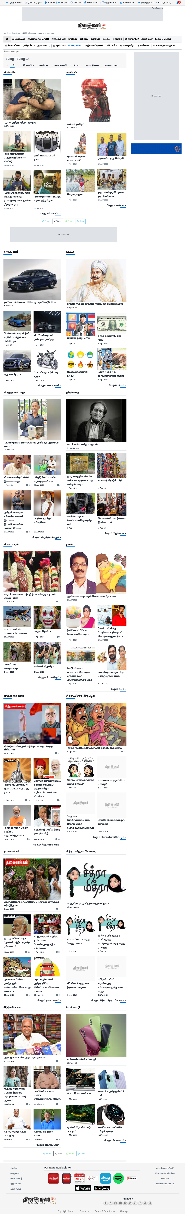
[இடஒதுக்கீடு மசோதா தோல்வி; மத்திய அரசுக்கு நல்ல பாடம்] (17, 943)
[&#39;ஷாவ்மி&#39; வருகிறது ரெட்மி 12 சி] (112, 1093)
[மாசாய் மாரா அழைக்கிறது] (17, 666)
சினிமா (13, 1168)
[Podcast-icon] (49, 2)
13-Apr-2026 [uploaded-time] (39, 637)
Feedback (165, 1178)
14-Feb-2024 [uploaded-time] (39, 1139)
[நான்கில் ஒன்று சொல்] (81, 338)
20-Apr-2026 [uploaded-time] (9, 601)
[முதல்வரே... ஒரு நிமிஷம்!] (112, 158)
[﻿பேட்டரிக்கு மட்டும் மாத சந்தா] (47, 374)
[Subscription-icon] (126, 2)
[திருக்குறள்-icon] (144, 2)
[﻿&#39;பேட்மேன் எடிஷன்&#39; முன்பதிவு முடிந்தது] (47, 338)
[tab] (9, 65)
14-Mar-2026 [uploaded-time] (9, 208)
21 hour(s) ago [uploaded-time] (73, 448)
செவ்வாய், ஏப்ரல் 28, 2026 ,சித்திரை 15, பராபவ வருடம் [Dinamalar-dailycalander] (28, 33)
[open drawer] (5, 27)
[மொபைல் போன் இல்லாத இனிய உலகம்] (112, 520)
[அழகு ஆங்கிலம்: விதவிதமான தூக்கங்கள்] (112, 374)
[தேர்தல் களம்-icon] (13, 2)
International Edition (165, 1183)
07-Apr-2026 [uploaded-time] (9, 672)
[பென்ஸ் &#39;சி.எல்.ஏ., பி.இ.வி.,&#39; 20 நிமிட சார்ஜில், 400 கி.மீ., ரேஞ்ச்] (17, 337)
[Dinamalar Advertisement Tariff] (156, 153)
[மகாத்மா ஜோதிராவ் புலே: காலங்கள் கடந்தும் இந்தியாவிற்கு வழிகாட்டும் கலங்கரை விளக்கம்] (47, 789)
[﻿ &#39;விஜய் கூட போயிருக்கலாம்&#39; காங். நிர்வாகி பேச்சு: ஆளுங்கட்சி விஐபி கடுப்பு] (81, 822)
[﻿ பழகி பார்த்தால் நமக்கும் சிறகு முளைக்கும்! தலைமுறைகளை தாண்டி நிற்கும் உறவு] (17, 199)
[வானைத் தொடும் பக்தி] (112, 482)
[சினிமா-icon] (75, 2)
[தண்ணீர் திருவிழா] (47, 666)
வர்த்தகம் (14, 1173)
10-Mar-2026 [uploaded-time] (72, 831)
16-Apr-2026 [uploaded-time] (71, 528)
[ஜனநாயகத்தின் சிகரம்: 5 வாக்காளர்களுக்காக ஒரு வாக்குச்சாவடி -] (81, 480)
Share (80, 221)
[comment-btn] (28, 485)
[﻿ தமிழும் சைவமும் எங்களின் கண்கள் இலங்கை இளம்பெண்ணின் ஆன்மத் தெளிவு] (17, 520)
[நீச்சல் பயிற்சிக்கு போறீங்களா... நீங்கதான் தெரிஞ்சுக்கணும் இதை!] (112, 632)
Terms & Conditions (105, 1211)
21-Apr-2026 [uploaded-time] (9, 800)
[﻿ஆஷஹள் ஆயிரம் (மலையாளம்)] (81, 158)
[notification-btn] (177, 3)
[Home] (4, 51)
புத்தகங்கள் (15, 1183)
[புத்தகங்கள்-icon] (109, 2)
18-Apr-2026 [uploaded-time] (103, 488)
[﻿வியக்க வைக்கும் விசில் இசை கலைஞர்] (17, 479)
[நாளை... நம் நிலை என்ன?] (47, 1134)
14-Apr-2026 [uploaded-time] (71, 788)
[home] (7, 39)
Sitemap (124, 1211)
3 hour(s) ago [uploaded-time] (73, 907)
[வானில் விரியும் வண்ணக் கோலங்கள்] (17, 631)
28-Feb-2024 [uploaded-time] (9, 1061)
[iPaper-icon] (62, 2)
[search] (176, 27)
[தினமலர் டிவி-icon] (33, 2)
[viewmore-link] (32, 214)
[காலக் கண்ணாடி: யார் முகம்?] (112, 338)
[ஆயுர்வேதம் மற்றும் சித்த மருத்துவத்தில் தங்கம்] (112, 675)
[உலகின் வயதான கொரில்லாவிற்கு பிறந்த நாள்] (81, 520)
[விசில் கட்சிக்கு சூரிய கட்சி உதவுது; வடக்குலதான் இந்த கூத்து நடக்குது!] (112, 942)
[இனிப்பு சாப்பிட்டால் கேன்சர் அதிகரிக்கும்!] (81, 632)
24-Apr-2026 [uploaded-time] (72, 488)
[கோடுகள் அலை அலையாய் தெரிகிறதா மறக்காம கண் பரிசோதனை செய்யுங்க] (81, 674)
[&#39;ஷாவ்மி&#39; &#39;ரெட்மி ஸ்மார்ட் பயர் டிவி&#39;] (81, 1129)
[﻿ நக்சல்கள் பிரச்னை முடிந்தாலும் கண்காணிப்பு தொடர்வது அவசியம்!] (17, 985)
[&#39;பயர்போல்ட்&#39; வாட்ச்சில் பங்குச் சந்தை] (112, 1129)
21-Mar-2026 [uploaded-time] (9, 126)
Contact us (85, 1211)
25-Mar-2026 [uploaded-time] (39, 839)
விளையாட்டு (16, 1178)
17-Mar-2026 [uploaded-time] (103, 788)
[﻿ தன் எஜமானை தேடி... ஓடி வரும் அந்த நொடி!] (47, 200)
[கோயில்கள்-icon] (91, 2)
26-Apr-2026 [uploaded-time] (72, 128)
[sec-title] (32, 72)
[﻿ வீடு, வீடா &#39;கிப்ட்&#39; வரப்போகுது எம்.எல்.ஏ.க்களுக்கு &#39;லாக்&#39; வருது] (112, 985)
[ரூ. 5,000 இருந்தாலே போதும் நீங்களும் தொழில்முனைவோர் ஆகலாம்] (17, 1095)
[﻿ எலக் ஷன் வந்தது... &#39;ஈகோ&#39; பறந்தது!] (112, 782)
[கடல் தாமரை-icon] (163, 2)
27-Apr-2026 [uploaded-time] (72, 307)
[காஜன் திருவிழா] (47, 631)
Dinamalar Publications (165, 1173)
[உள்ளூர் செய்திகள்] (164, 46)
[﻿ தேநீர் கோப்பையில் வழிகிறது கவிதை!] (47, 479)
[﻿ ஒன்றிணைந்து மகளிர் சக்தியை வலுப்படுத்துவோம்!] (17, 832)
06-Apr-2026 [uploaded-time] (9, 995)
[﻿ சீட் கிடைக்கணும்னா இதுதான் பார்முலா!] (81, 986)
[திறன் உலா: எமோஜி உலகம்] (81, 374)
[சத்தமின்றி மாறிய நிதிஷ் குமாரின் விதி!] (47, 832)
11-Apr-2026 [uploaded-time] (8, 485)
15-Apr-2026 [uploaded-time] (103, 528)
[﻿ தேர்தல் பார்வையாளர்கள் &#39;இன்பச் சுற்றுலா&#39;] (81, 782)
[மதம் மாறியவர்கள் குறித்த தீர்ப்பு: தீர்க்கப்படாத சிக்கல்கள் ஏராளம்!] (47, 985)
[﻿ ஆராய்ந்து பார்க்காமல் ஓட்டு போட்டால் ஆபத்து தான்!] (17, 790)
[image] (32, 99)
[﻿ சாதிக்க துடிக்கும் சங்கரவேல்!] (47, 522)
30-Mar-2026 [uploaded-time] (39, 995)
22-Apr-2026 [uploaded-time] (9, 753)
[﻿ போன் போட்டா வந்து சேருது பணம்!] (81, 943)
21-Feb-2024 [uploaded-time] (39, 1104)
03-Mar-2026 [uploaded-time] (103, 831)
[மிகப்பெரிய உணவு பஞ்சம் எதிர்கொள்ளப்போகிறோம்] (48, 1095)
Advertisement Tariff (165, 1168)
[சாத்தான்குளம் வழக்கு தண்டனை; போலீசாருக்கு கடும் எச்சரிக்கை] (47, 942)
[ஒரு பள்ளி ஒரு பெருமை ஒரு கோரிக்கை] (112, 194)
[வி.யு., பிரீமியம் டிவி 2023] (81, 1094)
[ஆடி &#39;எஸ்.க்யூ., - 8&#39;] (17, 375)
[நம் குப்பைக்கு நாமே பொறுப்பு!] (17, 1134)
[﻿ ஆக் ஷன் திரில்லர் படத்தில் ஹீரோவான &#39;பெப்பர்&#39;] (17, 158)
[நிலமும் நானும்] (81, 194)
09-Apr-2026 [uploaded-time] (9, 839)
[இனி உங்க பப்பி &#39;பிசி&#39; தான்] (47, 158)
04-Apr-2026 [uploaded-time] (39, 672)
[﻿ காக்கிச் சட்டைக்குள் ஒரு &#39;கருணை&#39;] (112, 823)
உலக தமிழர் (15, 1189)
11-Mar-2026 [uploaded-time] (9, 306)
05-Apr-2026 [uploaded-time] (39, 485)
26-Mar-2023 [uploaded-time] (72, 1063)
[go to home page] (91, 27)
